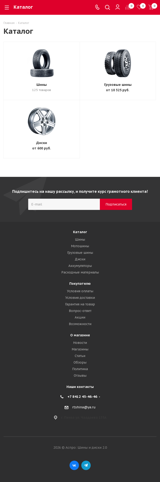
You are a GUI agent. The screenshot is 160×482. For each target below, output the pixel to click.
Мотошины (80, 246)
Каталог (80, 232)
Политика (80, 369)
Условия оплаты (80, 291)
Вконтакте (74, 465)
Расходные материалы (80, 272)
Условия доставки (80, 298)
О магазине (80, 335)
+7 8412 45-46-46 (82, 396)
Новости (80, 343)
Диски (41, 142)
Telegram (86, 465)
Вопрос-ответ (80, 311)
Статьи (80, 356)
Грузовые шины (118, 84)
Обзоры (80, 362)
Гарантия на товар (80, 304)
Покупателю (80, 283)
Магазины (80, 349)
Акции (80, 317)
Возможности (80, 324)
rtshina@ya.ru (84, 407)
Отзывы (80, 375)
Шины (41, 84)
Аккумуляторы (80, 266)
